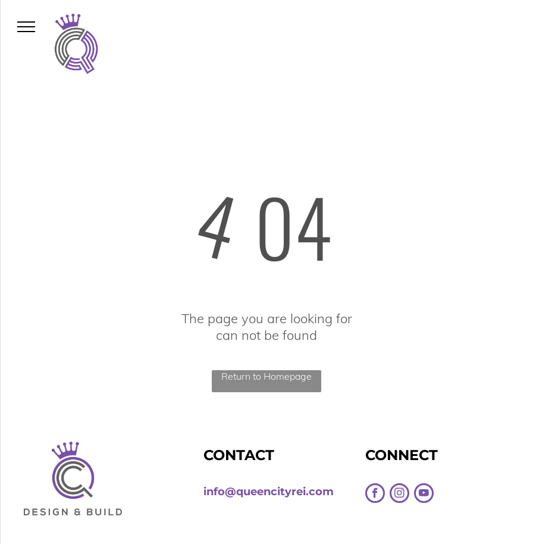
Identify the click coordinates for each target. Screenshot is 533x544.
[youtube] (424, 494)
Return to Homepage (266, 376)
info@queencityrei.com (268, 491)
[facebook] (375, 494)
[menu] (26, 26)
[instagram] (399, 494)
